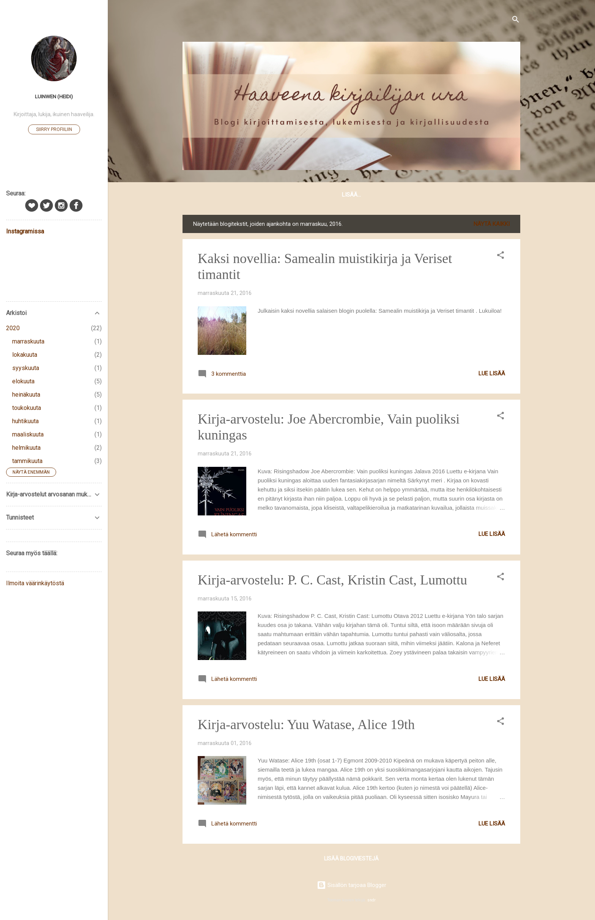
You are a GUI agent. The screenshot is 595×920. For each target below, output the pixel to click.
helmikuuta (26, 447)
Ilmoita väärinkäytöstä (35, 583)
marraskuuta (28, 341)
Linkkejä (465, 194)
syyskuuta (25, 368)
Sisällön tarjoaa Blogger (351, 885)
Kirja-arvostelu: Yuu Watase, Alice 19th (306, 726)
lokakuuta (24, 354)
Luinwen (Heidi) (54, 96)
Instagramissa (25, 231)
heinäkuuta (26, 394)
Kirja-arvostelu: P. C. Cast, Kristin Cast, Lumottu (332, 581)
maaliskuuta (28, 434)
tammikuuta (27, 461)
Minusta (298, 194)
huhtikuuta (25, 421)
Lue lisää (492, 375)
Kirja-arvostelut (413, 194)
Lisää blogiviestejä (351, 860)
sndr (371, 900)
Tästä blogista (250, 194)
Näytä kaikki (492, 225)
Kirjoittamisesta (348, 194)
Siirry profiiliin (54, 129)
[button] (500, 258)
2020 (13, 328)
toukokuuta (26, 407)
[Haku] (515, 20)
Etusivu (204, 194)
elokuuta (23, 381)
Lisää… (500, 194)
